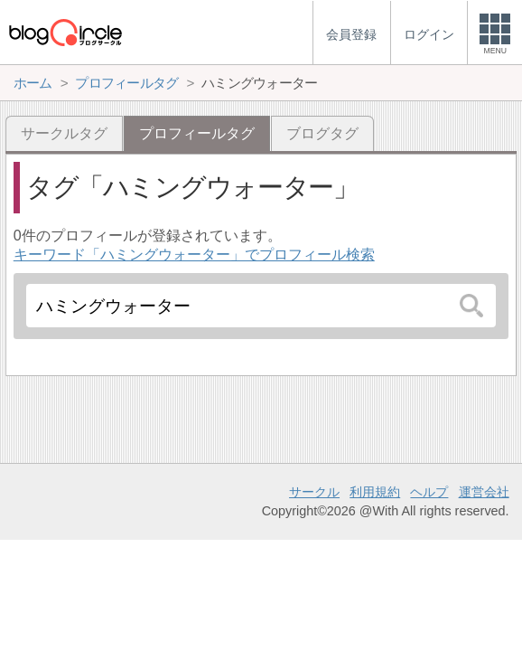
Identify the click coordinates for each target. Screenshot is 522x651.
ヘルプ (429, 492)
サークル (314, 492)
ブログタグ (322, 133)
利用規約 (375, 492)
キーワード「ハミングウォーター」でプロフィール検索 (194, 254)
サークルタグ (64, 133)
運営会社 (484, 492)
